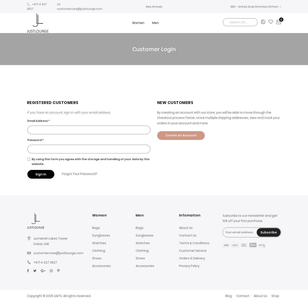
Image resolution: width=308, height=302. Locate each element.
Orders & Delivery (192, 258)
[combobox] (240, 22)
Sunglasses (101, 235)
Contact (242, 296)
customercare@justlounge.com (58, 253)
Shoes (97, 258)
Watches (99, 243)
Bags (96, 228)
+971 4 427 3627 (45, 262)
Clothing (98, 250)
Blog (228, 296)
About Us (186, 228)
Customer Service (192, 250)
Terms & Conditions (194, 243)
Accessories (101, 266)
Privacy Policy (189, 266)
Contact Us (187, 235)
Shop (275, 296)
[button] (255, 6)
